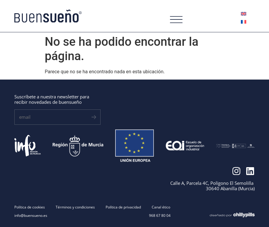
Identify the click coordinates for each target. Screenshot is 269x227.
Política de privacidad (123, 207)
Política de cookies (29, 207)
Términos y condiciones (75, 207)
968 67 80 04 (160, 215)
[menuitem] (243, 14)
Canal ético (161, 207)
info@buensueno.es (30, 215)
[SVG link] (48, 16)
